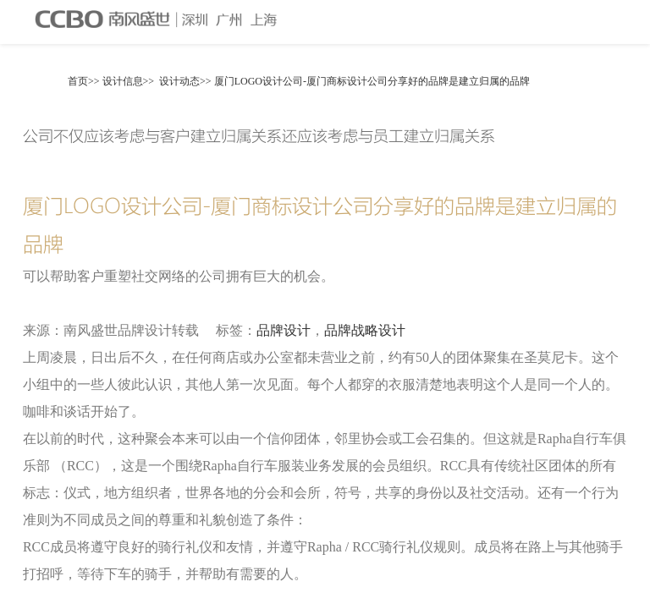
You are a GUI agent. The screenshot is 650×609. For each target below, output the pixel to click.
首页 (78, 81)
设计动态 (179, 81)
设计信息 (122, 81)
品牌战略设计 (364, 330)
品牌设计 (283, 330)
